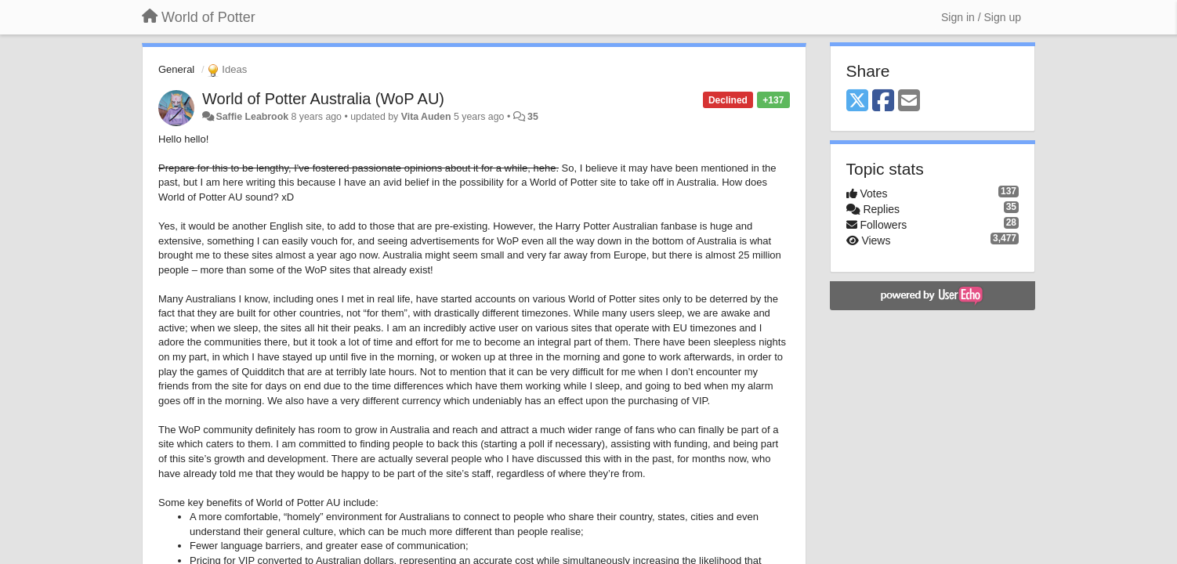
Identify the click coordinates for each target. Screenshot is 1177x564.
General (176, 69)
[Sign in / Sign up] (981, 17)
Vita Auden (426, 116)
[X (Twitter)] (857, 101)
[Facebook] (883, 101)
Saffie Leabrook (251, 116)
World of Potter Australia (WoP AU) (323, 98)
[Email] (909, 101)
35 (532, 116)
